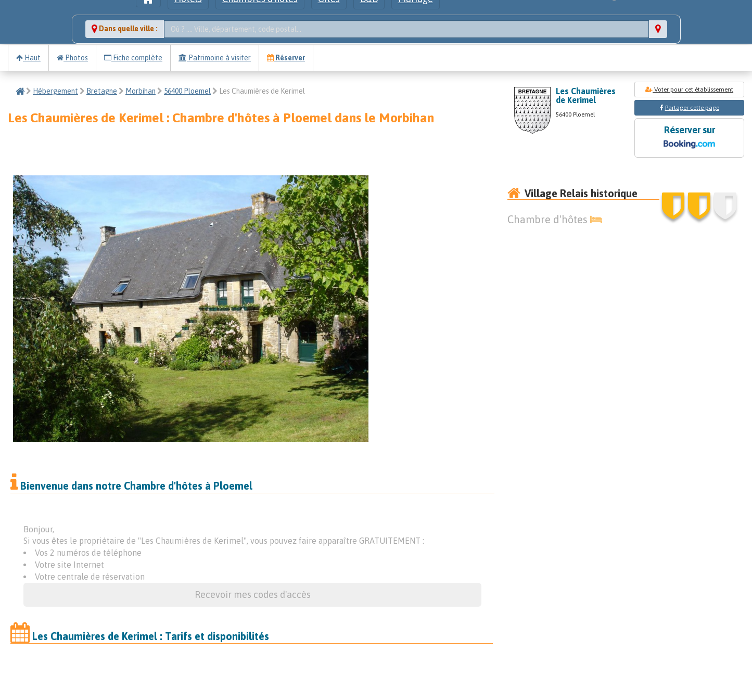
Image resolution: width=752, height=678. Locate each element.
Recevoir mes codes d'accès (253, 594)
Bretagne (101, 91)
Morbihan (140, 91)
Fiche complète (133, 58)
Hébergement (55, 91)
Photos (72, 58)
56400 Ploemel (187, 91)
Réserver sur (689, 138)
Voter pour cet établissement (689, 89)
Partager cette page (692, 107)
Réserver (286, 58)
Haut (28, 58)
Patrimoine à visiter (215, 58)
